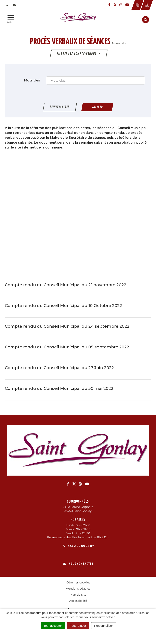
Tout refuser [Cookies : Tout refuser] (78, 625)
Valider (97, 106)
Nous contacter (78, 563)
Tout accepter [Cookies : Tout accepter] (53, 625)
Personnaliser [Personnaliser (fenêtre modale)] (103, 625)
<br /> (78, 215)
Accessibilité (78, 601)
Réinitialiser (60, 106)
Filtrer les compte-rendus (79, 53)
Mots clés (32, 80)
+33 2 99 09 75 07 (78, 546)
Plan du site (78, 594)
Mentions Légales (78, 588)
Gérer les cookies (78, 582)
